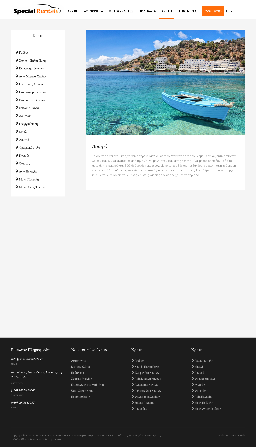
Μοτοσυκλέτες (81, 366)
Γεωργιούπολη (26, 124)
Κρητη (166, 11)
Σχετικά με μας (81, 378)
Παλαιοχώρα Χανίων (30, 92)
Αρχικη (72, 11)
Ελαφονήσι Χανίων (29, 68)
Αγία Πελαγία (26, 171)
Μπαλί (21, 132)
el (229, 11)
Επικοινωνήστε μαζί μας (88, 384)
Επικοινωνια (187, 11)
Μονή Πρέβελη (27, 179)
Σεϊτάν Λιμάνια (27, 108)
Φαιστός (22, 163)
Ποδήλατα (77, 372)
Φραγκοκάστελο (27, 147)
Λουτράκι (23, 116)
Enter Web (239, 435)
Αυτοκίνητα (78, 360)
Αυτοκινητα (93, 11)
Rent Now (213, 11)
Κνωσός (22, 155)
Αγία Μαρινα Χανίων (31, 76)
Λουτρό (22, 140)
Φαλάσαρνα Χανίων (30, 100)
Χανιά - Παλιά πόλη (30, 60)
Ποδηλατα (147, 11)
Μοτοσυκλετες (121, 11)
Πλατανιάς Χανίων (29, 84)
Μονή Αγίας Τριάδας (30, 187)
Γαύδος (21, 52)
